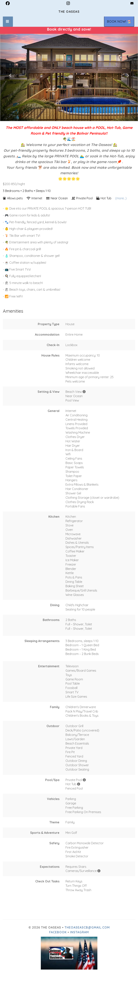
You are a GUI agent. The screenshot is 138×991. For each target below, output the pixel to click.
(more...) (121, 198)
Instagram (79, 932)
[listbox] (69, 75)
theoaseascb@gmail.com (87, 927)
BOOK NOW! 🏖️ (119, 21)
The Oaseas (69, 11)
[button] (10, 75)
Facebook (58, 932)
